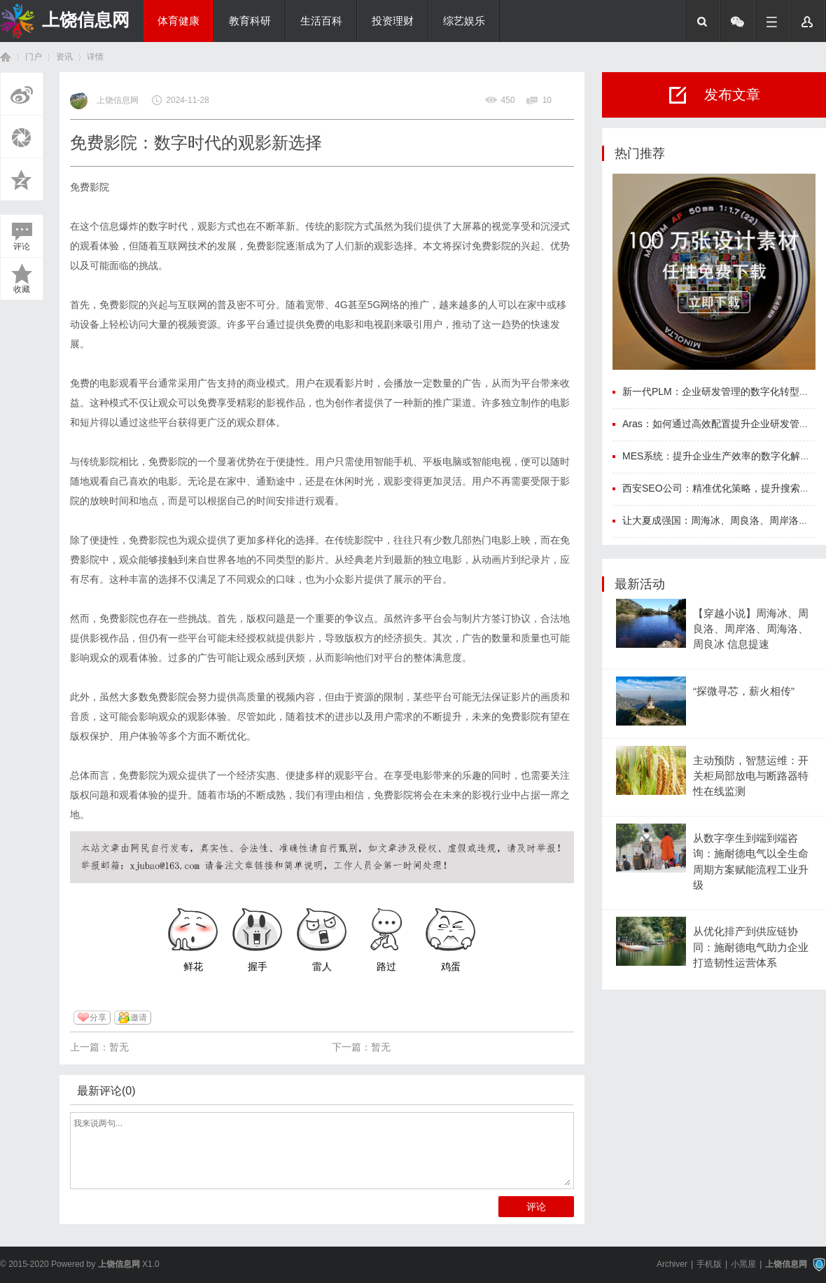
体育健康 (179, 21)
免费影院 (89, 187)
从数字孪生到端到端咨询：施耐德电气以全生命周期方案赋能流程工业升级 (750, 862)
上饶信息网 (86, 19)
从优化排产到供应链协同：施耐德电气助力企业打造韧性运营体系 (750, 947)
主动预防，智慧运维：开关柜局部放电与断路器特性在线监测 (750, 776)
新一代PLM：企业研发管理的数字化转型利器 (720, 391)
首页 (5, 57)
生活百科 (321, 21)
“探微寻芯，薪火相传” (743, 691)
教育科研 (250, 21)
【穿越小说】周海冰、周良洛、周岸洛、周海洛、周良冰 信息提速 (750, 629)
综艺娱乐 (464, 21)
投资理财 (393, 21)
